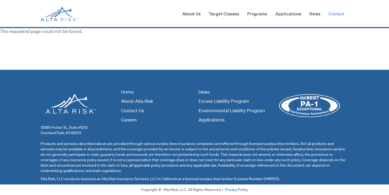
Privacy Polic (235, 189)
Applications (288, 13)
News (314, 13)
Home (127, 92)
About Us (191, 13)
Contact (336, 13)
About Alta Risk (137, 101)
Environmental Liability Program (232, 110)
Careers (129, 120)
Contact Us (132, 110)
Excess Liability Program (224, 101)
